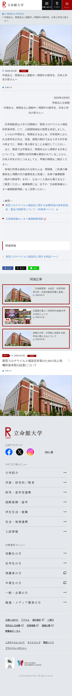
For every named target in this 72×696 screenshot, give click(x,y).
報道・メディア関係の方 (23, 602)
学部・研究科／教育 (20, 482)
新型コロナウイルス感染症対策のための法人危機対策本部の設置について (32, 363)
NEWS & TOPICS (15, 14)
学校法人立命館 (12, 625)
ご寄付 (50, 619)
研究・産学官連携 (18, 492)
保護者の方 (13, 573)
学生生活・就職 (16, 512)
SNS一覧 (49, 451)
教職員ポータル (12, 630)
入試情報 (11, 531)
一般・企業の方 (16, 592)
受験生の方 (13, 553)
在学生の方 (13, 563)
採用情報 (31, 625)
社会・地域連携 (16, 522)
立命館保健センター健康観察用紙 (26, 218)
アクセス (25, 619)
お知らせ (8, 87)
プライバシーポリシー (16, 647)
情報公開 (46, 625)
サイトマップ (34, 642)
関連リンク (48, 642)
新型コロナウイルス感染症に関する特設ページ (32, 256)
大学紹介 (11, 472)
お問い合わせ (11, 619)
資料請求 (36, 619)
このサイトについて (15, 642)
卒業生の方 (13, 583)
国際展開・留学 (16, 502)
